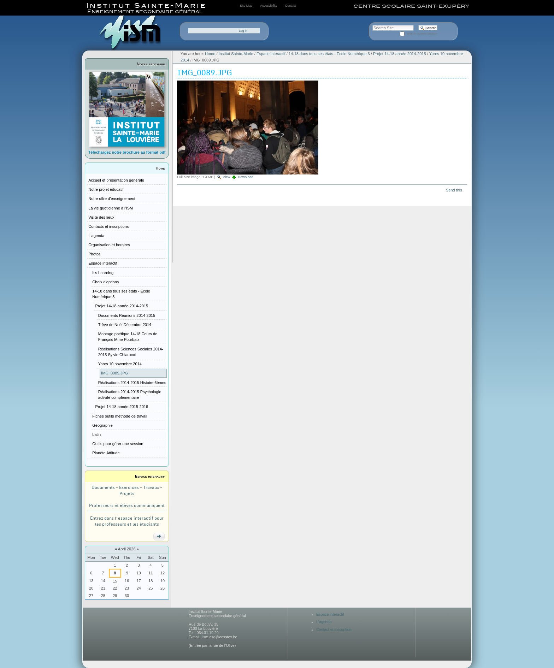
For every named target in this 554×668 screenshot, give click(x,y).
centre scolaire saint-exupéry (411, 6)
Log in (243, 30)
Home (160, 168)
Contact (290, 5)
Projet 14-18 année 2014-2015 (399, 54)
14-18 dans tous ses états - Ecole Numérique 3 (329, 54)
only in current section (422, 33)
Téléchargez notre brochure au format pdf (127, 152)
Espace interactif (150, 476)
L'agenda (324, 622)
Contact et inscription (334, 629)
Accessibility (268, 5)
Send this (454, 190)
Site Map (246, 5)
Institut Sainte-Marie (236, 54)
